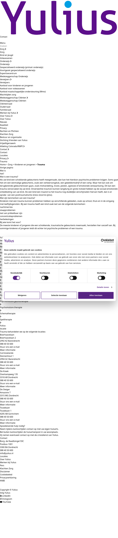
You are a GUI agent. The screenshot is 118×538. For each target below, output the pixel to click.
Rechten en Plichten (9, 131)
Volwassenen (6, 58)
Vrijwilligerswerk (8, 143)
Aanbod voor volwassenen (12, 88)
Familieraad (5, 109)
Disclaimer (5, 471)
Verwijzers (5, 79)
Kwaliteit (4, 125)
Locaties (4, 155)
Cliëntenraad (6, 103)
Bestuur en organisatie (11, 137)
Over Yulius (6, 115)
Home (3, 164)
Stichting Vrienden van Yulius (13, 140)
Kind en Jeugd (6, 55)
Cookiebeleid (6, 474)
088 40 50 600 (6, 450)
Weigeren (22, 295)
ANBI (2, 480)
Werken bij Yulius (9, 112)
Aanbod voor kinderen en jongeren (16, 85)
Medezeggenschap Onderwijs (14, 76)
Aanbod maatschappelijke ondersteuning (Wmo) (23, 91)
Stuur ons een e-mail (10, 346)
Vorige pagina (6, 167)
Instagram (7, 498)
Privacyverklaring (8, 477)
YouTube (7, 502)
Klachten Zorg (6, 134)
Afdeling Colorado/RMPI (12, 146)
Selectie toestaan (59, 295)
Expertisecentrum (8, 73)
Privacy (3, 128)
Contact (3, 36)
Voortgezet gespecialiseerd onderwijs (17, 70)
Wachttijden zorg (8, 94)
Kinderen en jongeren (25, 164)
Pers (2, 465)
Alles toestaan (95, 295)
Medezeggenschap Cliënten (14, 97)
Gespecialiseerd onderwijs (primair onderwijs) (21, 67)
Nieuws (3, 122)
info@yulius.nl (6, 453)
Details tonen (103, 287)
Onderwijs (5, 61)
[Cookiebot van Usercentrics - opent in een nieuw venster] (103, 241)
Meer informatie (7, 350)
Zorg (3, 49)
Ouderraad (5, 106)
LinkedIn (6, 495)
